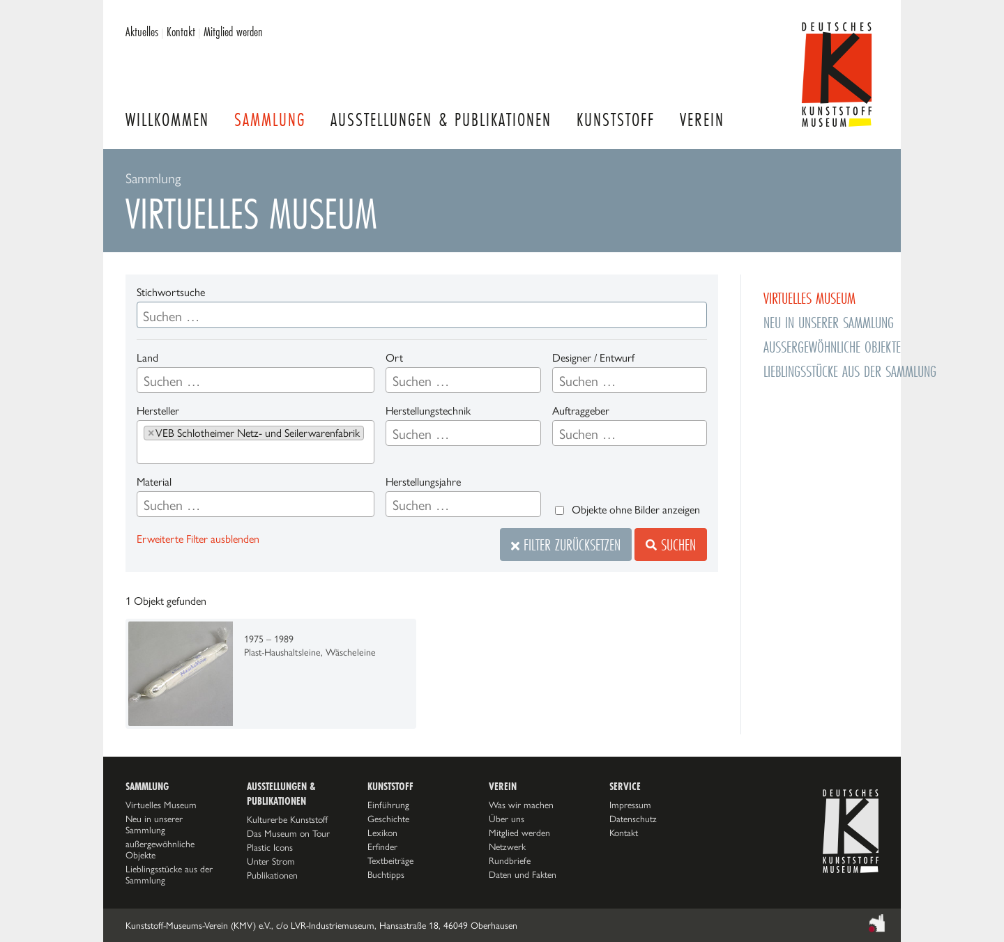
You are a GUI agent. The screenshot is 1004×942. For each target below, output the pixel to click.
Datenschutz (633, 818)
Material (154, 481)
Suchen (671, 544)
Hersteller (158, 410)
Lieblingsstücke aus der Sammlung (849, 371)
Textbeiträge (390, 860)
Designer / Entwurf (593, 357)
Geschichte (388, 818)
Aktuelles (142, 31)
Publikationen (272, 875)
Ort (394, 357)
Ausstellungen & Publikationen (441, 119)
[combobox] (255, 380)
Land (147, 357)
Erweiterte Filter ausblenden (198, 539)
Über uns (506, 818)
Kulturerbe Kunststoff (287, 819)
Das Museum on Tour (288, 833)
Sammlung (269, 119)
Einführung (388, 804)
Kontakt (181, 31)
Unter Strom (271, 861)
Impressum (630, 804)
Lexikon (382, 832)
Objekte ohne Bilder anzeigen (636, 509)
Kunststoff (616, 119)
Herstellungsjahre (423, 481)
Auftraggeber (580, 410)
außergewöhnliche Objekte (832, 346)
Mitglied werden (233, 31)
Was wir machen (521, 804)
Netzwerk (507, 846)
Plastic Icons (270, 847)
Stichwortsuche (171, 292)
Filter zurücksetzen (566, 544)
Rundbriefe (510, 860)
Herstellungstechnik (428, 410)
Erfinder (382, 846)
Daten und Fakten (522, 874)
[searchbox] (214, 381)
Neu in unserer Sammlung (828, 322)
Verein (702, 119)
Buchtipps (385, 874)
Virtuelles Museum (809, 298)
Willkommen (167, 119)
